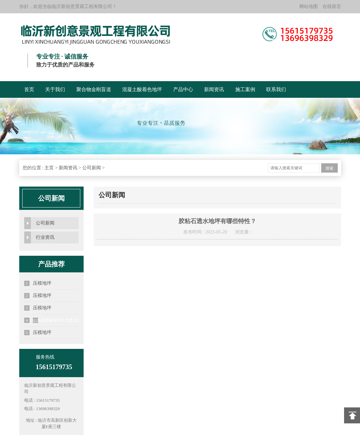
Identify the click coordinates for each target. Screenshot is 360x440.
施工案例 (245, 89)
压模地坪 (38, 283)
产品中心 (183, 89)
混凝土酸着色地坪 (142, 89)
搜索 (329, 168)
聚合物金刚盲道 (93, 89)
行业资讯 (45, 237)
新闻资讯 (214, 89)
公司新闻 (91, 167)
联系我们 (276, 89)
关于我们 (55, 89)
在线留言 (332, 6)
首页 (29, 89)
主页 (49, 167)
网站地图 (308, 6)
